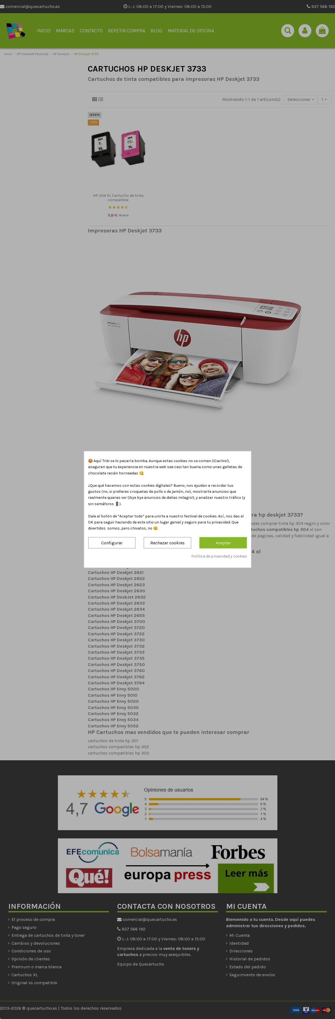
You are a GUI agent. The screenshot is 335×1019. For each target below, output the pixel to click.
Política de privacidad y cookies (219, 556)
